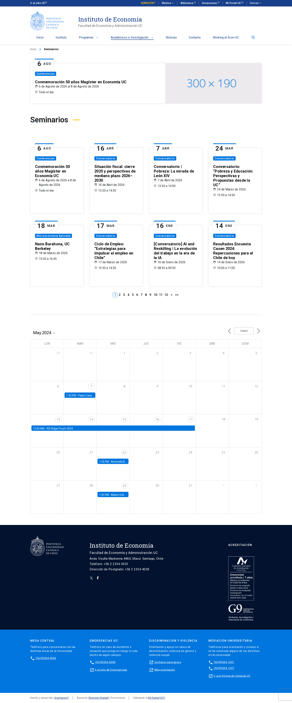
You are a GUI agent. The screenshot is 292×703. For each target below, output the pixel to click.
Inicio (40, 37)
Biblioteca (187, 3)
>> (177, 295)
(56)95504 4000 (46, 658)
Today (244, 331)
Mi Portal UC (234, 3)
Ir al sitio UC (37, 3)
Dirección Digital (98, 697)
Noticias (171, 37)
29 (124, 486)
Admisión (147, 3)
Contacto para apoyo (167, 662)
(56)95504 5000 (105, 662)
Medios (168, 3)
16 (157, 419)
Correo (256, 3)
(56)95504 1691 (224, 662)
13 (58, 419)
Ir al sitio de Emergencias (111, 669)
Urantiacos (60, 697)
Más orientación (164, 669)
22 (124, 452)
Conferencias (46, 73)
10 (155, 295)
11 (161, 295)
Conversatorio (105, 158)
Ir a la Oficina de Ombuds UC (232, 675)
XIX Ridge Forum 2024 (59, 428)
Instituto (61, 37)
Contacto (195, 37)
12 (166, 295)
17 (190, 419)
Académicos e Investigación (132, 37)
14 (91, 419)
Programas (89, 37)
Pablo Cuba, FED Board (91, 395)
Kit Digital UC (155, 697)
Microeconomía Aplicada (53, 235)
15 (124, 419)
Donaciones (210, 3)
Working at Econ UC (226, 37)
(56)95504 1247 (224, 668)
